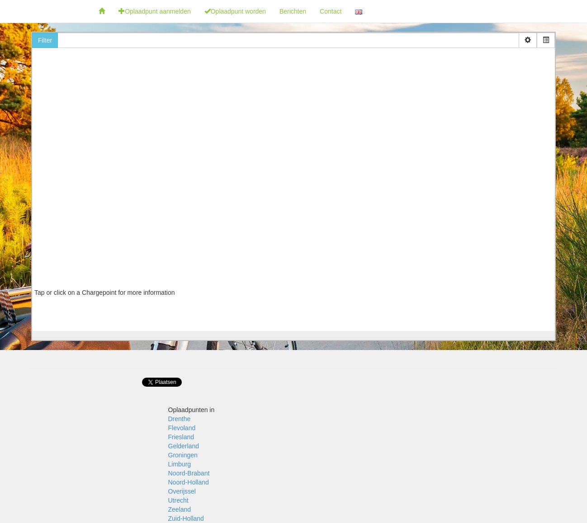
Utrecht (178, 500)
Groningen (183, 455)
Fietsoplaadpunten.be (46, 11)
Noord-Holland (188, 482)
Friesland (181, 437)
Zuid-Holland (186, 518)
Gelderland (183, 446)
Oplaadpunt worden (235, 11)
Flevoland (182, 428)
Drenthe (179, 418)
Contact (330, 11)
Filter (45, 40)
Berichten (292, 11)
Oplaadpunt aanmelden (154, 11)
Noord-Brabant (189, 473)
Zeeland (179, 509)
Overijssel (182, 491)
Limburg (179, 464)
